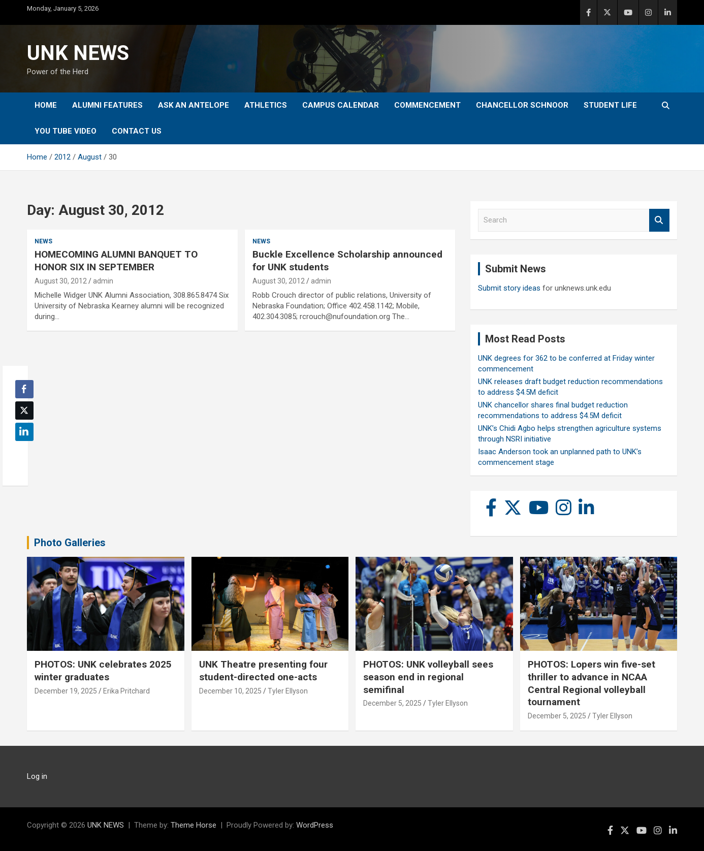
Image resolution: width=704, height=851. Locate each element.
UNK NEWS (78, 53)
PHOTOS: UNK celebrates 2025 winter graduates (103, 670)
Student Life (610, 105)
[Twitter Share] (24, 410)
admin (103, 281)
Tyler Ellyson (288, 691)
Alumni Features (107, 105)
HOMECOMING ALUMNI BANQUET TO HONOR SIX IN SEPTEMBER (116, 260)
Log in (37, 776)
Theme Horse (193, 825)
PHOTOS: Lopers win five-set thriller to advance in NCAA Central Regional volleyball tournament (591, 683)
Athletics (265, 105)
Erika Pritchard (126, 691)
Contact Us (137, 131)
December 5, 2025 (392, 703)
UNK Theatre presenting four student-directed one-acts (263, 670)
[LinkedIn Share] (24, 432)
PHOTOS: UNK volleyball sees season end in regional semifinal (428, 676)
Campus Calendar (340, 105)
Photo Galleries (70, 543)
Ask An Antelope (193, 105)
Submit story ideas (509, 288)
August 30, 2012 (61, 281)
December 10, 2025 (230, 691)
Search (659, 220)
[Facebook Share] (24, 389)
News (43, 241)
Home (46, 105)
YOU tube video (66, 131)
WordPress (314, 825)
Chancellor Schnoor (522, 105)
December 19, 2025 (66, 691)
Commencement (427, 105)
